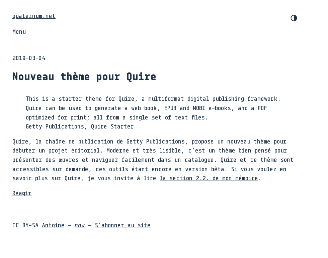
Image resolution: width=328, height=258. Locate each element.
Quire (20, 141)
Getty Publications (156, 141)
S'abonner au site (123, 225)
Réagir (21, 193)
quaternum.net (34, 15)
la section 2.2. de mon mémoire (209, 178)
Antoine (53, 225)
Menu (19, 31)
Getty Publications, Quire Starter (80, 126)
